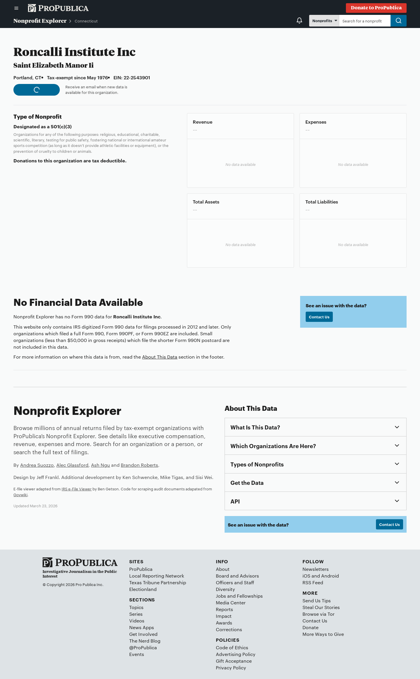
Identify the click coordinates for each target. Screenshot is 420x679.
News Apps (141, 627)
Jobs (221, 596)
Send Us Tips (316, 600)
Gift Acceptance (234, 661)
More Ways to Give (323, 634)
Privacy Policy (231, 667)
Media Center (231, 602)
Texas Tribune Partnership (157, 582)
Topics (136, 607)
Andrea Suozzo (37, 465)
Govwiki (20, 494)
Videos (136, 620)
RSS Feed (312, 582)
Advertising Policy (236, 654)
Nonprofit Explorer (39, 20)
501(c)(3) (61, 126)
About (223, 569)
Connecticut (86, 20)
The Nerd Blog (144, 641)
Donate (310, 627)
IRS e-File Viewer (77, 488)
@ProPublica (143, 647)
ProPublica (141, 569)
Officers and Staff (235, 582)
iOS (306, 576)
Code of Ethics (232, 647)
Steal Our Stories (321, 607)
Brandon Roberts (139, 465)
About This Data (159, 357)
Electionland (143, 589)
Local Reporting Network (156, 576)
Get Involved (143, 634)
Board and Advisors (237, 576)
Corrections (229, 629)
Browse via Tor (318, 614)
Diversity (225, 589)
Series (136, 614)
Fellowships (250, 596)
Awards (224, 623)
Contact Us (319, 316)
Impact (224, 616)
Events (136, 654)
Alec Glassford (72, 465)
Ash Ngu (100, 465)
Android (330, 576)
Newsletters (315, 569)
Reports (224, 609)
